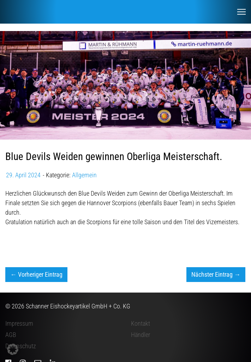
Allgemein (84, 175)
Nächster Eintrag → (215, 274)
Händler (140, 334)
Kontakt (140, 323)
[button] (12, 349)
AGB (10, 334)
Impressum (19, 323)
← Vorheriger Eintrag (36, 274)
